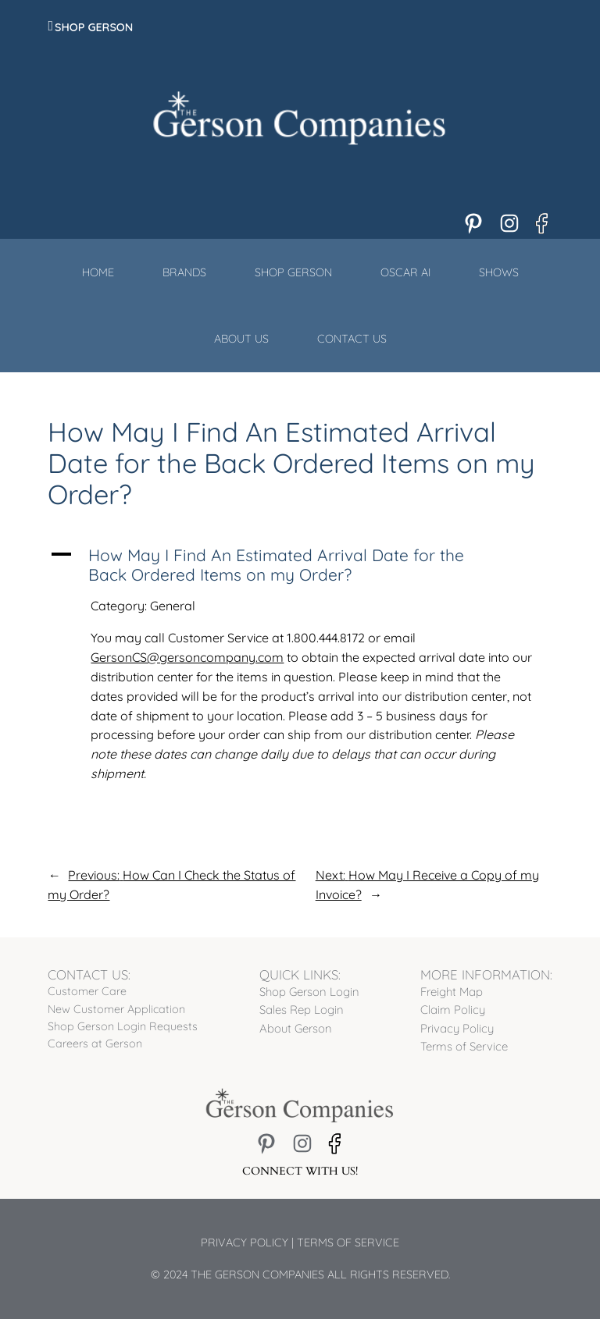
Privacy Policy (244, 1242)
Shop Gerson (94, 27)
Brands (184, 272)
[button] (300, 565)
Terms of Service (348, 1242)
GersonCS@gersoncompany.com (187, 657)
